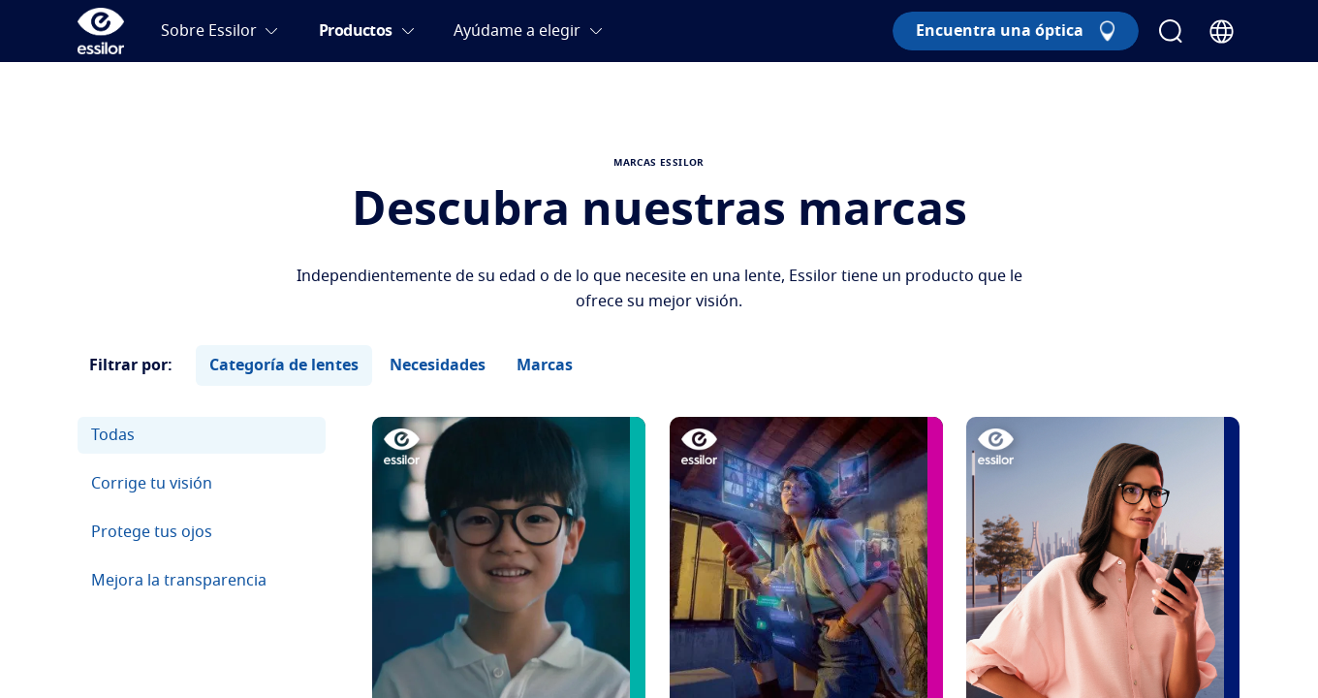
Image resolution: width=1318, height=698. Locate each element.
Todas (113, 435)
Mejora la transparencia (179, 580)
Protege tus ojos (151, 532)
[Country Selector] (1222, 31)
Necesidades (438, 365)
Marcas (545, 365)
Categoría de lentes (284, 365)
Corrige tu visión (151, 484)
